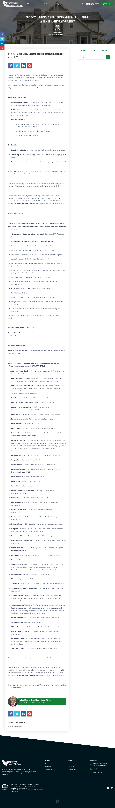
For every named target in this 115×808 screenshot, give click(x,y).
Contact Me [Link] (71, 766)
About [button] (81, 4)
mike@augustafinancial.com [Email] (101, 769)
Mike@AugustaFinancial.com (55, 203)
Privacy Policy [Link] (72, 769)
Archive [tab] (105, 50)
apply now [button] (107, 4)
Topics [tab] (94, 50)
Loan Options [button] (58, 4)
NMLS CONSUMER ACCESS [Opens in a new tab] (30, 784)
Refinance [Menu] (37, 4)
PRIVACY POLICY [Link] (16, 784)
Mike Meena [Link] (71, 764)
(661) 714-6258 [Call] (92, 4)
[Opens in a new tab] (2, 34)
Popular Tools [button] (70, 4)
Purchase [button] (48, 764)
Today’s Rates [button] (47, 4)
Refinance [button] (48, 766)
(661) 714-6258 (40, 703)
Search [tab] (83, 50)
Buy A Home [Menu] (28, 4)
